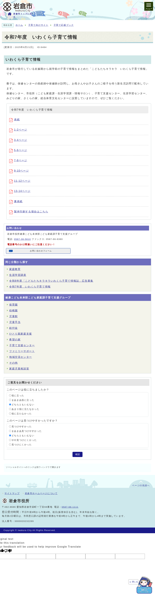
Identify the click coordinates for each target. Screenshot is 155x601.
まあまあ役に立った (23, 400)
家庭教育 (15, 269)
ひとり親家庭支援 (20, 333)
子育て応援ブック (64, 25)
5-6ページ (18, 150)
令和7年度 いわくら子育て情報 (30, 286)
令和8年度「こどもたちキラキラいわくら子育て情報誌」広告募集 (51, 280)
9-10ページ (19, 170)
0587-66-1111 (70, 507)
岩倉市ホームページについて (41, 493)
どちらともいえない (23, 404)
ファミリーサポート (22, 351)
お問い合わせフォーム (41, 251)
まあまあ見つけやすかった (27, 431)
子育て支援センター (22, 345)
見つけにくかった (22, 444)
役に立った (18, 395)
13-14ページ (20, 191)
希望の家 (15, 339)
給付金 (13, 328)
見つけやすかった (22, 426)
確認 (77, 454)
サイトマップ (12, 493)
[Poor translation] (8, 551)
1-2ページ (18, 129)
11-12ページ (20, 181)
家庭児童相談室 (19, 368)
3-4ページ (18, 140)
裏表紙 (16, 201)
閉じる (135, 582)
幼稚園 (13, 310)
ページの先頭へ (141, 485)
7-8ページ (18, 160)
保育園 (13, 304)
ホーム (19, 25)
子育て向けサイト (38, 25)
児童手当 (15, 322)
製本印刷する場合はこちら (28, 211)
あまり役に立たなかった (25, 409)
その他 (13, 362)
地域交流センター (20, 357)
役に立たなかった (22, 413)
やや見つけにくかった (24, 440)
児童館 (13, 316)
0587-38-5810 (22, 239)
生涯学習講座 (17, 275)
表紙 (14, 119)
